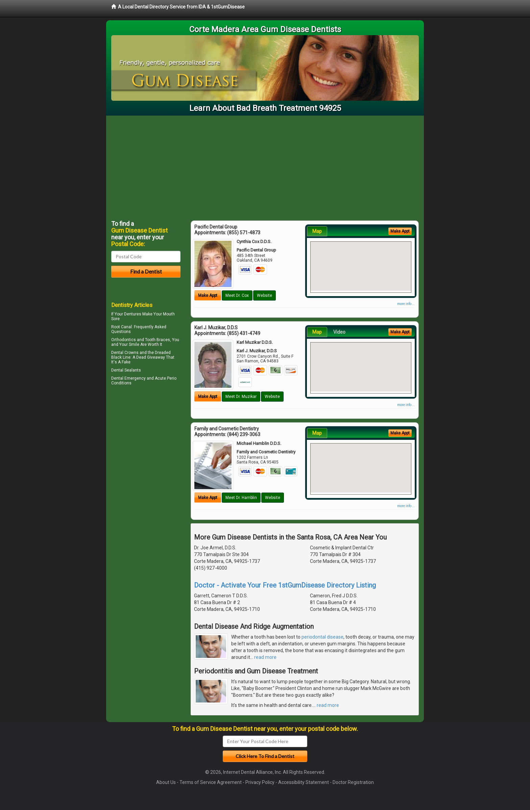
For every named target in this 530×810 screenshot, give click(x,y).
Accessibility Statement (303, 782)
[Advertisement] (265, 166)
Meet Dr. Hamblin (241, 497)
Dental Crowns (125, 352)
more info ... (406, 304)
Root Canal (121, 327)
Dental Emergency (128, 378)
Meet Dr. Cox (237, 295)
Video (339, 332)
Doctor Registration (353, 782)
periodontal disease (322, 637)
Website (264, 295)
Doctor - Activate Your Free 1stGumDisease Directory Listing (285, 585)
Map (317, 231)
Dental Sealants (126, 370)
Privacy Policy (259, 782)
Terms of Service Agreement (210, 782)
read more (265, 657)
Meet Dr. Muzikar (241, 396)
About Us (166, 782)
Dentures (132, 314)
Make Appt (207, 295)
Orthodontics (123, 339)
